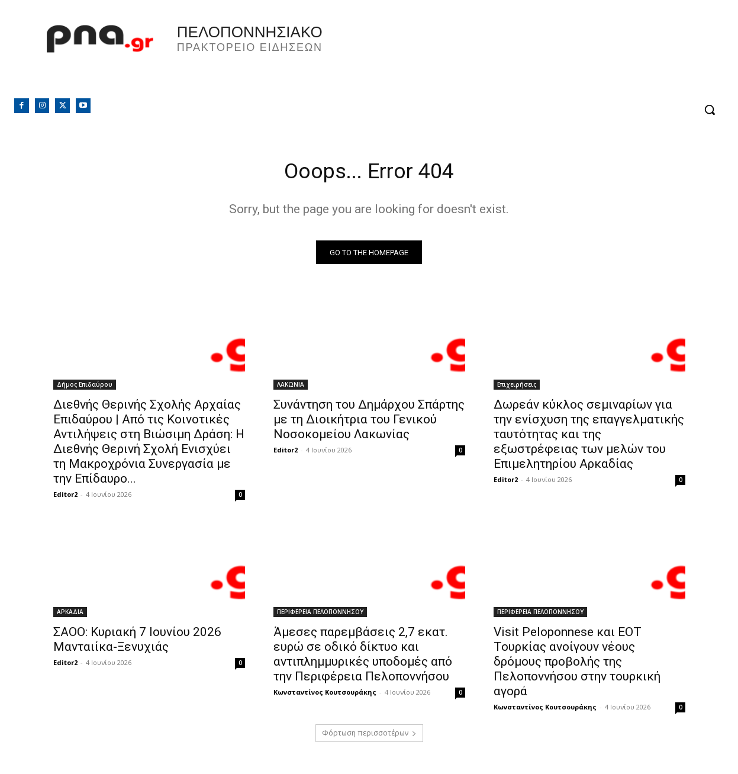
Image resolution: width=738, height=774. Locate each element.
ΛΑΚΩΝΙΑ (290, 388)
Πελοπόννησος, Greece (553, 56)
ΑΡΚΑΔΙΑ (70, 615)
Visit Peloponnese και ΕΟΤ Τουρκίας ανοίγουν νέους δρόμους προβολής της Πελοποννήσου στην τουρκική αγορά (577, 665)
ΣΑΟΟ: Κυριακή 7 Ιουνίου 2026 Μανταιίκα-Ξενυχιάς (137, 642)
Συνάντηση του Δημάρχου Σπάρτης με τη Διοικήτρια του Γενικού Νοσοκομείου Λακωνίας (369, 423)
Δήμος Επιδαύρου (84, 388)
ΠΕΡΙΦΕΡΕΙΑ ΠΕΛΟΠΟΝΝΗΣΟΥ (320, 615)
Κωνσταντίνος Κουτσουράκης (324, 695)
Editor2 (65, 497)
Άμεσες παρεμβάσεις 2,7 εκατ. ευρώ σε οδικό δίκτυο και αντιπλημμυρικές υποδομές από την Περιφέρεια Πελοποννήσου (362, 657)
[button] (709, 109)
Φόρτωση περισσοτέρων (369, 736)
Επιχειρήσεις (516, 388)
